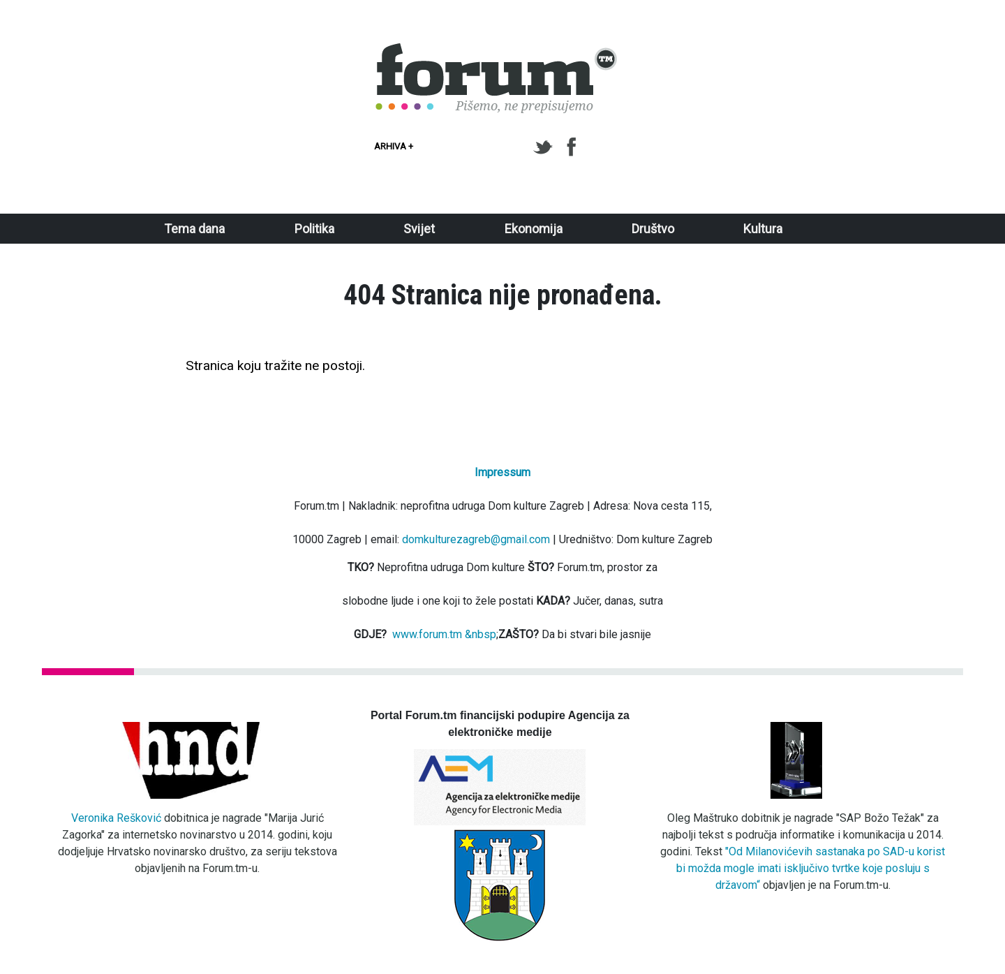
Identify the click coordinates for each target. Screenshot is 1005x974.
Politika (314, 228)
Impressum (502, 472)
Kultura (762, 228)
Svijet (419, 228)
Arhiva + (393, 146)
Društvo (653, 228)
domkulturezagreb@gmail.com (476, 539)
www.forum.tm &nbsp (444, 634)
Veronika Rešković (116, 818)
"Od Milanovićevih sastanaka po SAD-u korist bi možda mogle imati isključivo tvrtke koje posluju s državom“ (811, 868)
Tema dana (194, 228)
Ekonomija (534, 228)
